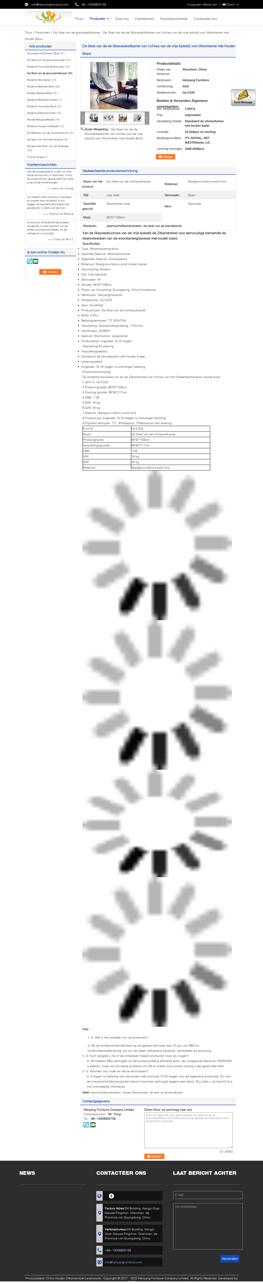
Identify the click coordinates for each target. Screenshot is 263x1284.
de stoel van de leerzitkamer (166, 1092)
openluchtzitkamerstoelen (106, 1092)
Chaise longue (35, 157)
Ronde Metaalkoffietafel (40, 119)
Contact (167, 157)
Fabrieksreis (144, 18)
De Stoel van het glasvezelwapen (46, 60)
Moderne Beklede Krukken (42, 99)
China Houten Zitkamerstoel (65, 1278)
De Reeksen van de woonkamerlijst (47, 132)
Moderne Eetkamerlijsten (41, 113)
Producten (97, 18)
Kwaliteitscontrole (173, 18)
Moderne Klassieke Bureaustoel (45, 66)
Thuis (79, 18)
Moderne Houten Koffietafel (43, 126)
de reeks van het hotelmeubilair (45, 139)
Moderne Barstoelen (39, 79)
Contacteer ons (205, 18)
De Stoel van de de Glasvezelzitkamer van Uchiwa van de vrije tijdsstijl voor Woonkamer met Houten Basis (114, 133)
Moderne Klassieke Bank (41, 106)
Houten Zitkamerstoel (135, 1092)
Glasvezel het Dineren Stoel (43, 53)
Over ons (122, 18)
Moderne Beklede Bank (40, 86)
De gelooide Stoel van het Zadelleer (48, 146)
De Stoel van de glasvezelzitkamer (76, 32)
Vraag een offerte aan (202, 4)
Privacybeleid (34, 1278)
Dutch (231, 4)
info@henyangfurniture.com (50, 4)
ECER (132, 1282)
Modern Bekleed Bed (39, 93)
